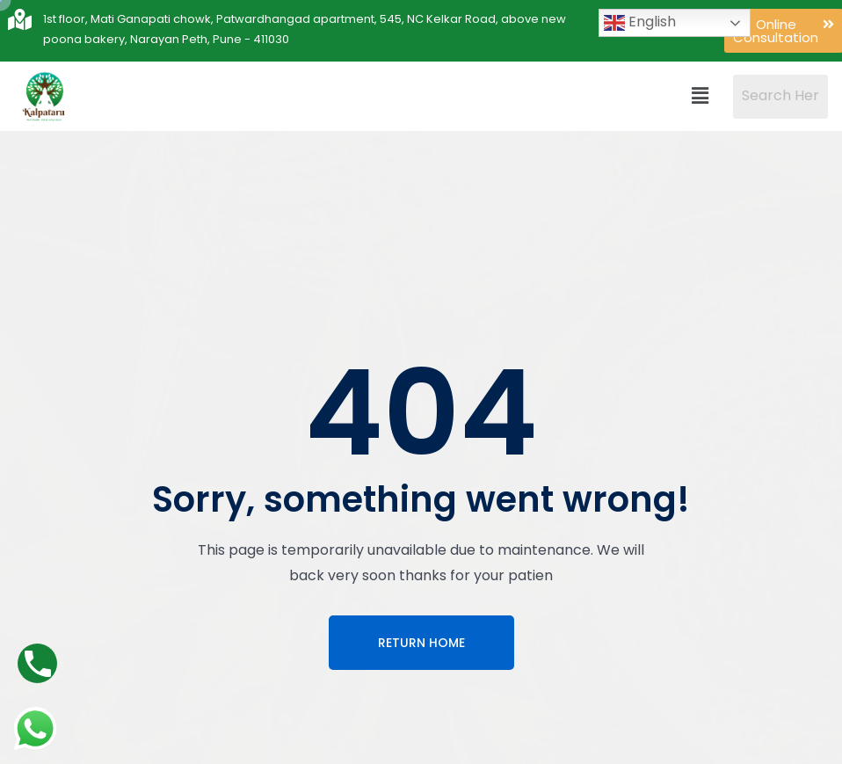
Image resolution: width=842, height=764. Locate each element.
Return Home (421, 642)
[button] (700, 96)
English (640, 22)
